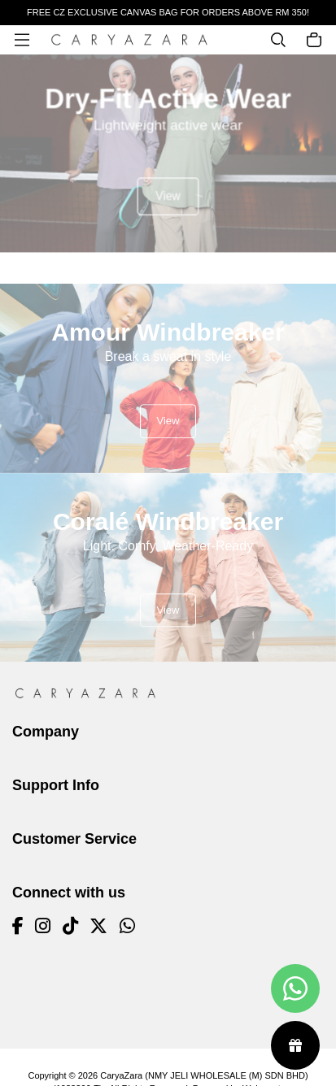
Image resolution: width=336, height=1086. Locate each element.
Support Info (55, 785)
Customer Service (74, 839)
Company (45, 731)
